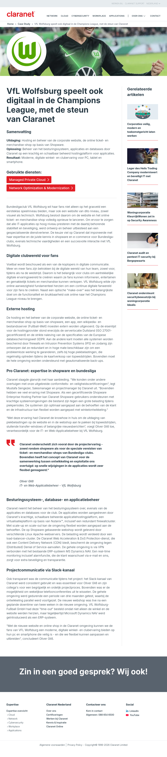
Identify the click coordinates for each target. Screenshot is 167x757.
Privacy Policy (75, 744)
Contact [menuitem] (155, 16)
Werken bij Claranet (57, 718)
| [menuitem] (128, 16)
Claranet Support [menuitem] (134, 3)
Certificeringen (54, 714)
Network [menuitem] (52, 16)
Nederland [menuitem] (153, 3)
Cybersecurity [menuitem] (80, 16)
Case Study (24, 23)
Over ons (51, 710)
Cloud (11, 714)
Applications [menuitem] (116, 16)
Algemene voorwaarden (52, 744)
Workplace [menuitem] (99, 16)
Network (12, 718)
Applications (15, 730)
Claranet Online (54, 726)
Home (10, 23)
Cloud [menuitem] (64, 16)
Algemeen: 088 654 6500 (100, 714)
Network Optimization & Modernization (39, 188)
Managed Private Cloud (27, 180)
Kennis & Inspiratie (56, 722)
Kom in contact (94, 710)
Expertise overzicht (17, 710)
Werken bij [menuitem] (117, 3)
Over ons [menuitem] (139, 16)
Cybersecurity (15, 722)
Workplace (14, 726)
